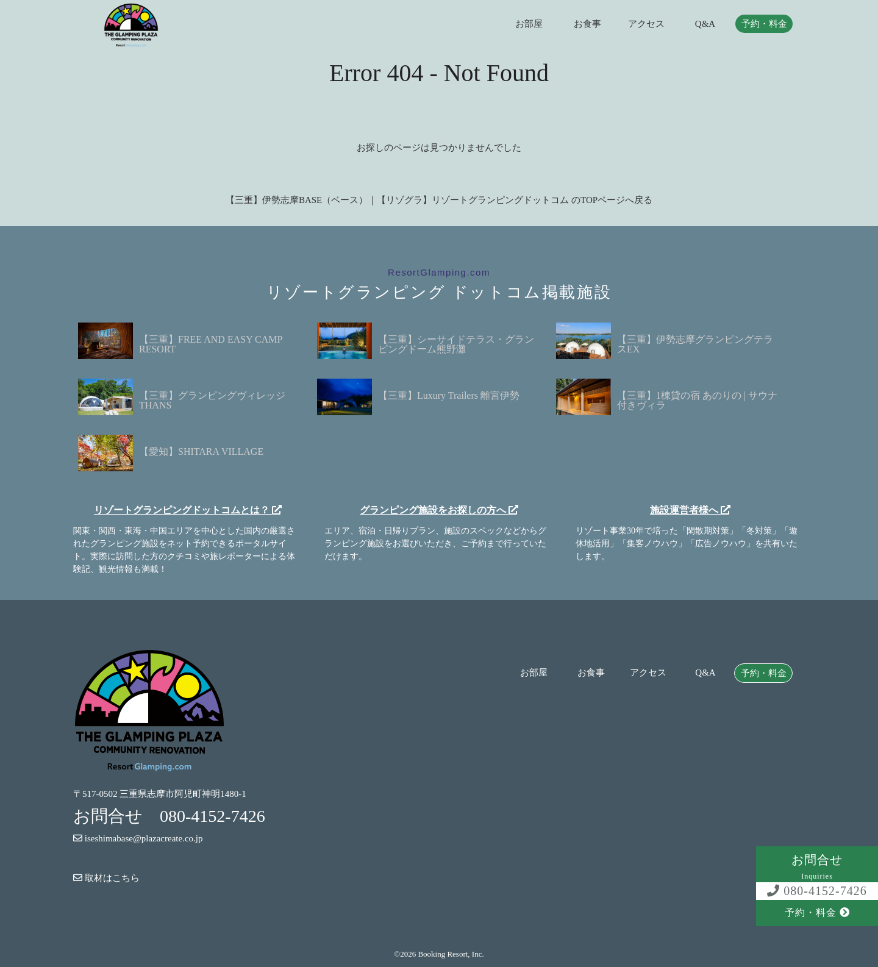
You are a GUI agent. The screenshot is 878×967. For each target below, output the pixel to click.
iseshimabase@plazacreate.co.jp (137, 838)
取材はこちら (106, 878)
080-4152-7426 (816, 890)
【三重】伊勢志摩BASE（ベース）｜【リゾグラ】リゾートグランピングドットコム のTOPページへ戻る (439, 200)
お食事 (587, 24)
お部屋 (529, 24)
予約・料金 (764, 24)
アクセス (646, 24)
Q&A (705, 24)
